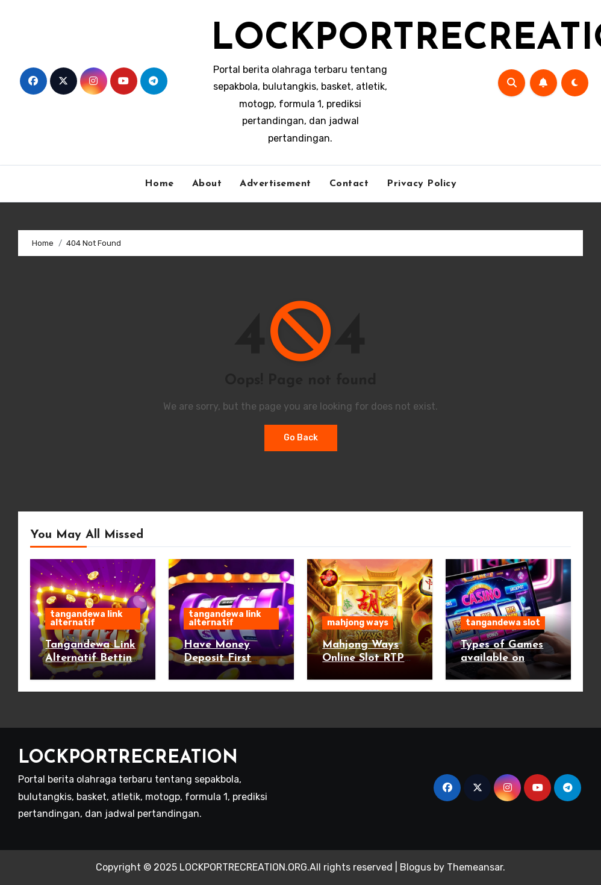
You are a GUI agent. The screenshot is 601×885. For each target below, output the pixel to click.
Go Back (301, 438)
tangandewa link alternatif (86, 618)
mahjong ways (357, 623)
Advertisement (275, 184)
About (207, 184)
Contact (349, 184)
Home (159, 184)
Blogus (415, 867)
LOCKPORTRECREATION (128, 758)
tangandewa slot (503, 623)
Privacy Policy (421, 184)
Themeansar (475, 867)
